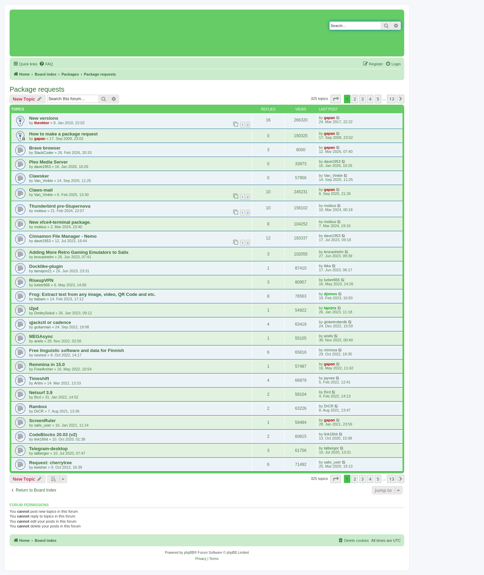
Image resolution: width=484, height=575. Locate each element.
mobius (40, 211)
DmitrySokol (44, 313)
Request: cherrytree (50, 462)
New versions (43, 118)
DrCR (39, 411)
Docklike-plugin (46, 266)
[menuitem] (46, 64)
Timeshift (39, 378)
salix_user (42, 425)
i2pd (33, 308)
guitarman (42, 327)
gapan (329, 118)
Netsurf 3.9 (40, 392)
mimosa (330, 350)
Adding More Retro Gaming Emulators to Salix (78, 252)
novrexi (40, 355)
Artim (38, 383)
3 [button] (362, 99)
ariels (38, 341)
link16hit (41, 439)
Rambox (38, 406)
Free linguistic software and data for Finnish (76, 350)
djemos (330, 294)
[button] (336, 99)
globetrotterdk (335, 322)
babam (40, 299)
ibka (327, 266)
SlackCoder (44, 153)
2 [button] (354, 99)
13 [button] (391, 99)
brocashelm (44, 257)
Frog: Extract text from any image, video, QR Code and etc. (92, 294)
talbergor (41, 453)
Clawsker (39, 176)
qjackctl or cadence (50, 322)
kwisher (40, 467)
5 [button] (378, 99)
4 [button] (370, 99)
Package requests (37, 89)
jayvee (329, 378)
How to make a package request (63, 133)
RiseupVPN (41, 280)
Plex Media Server (48, 162)
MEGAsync (41, 336)
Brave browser (45, 148)
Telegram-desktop (48, 448)
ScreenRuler (42, 420)
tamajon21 (43, 271)
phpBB (189, 552)
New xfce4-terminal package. (60, 222)
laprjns (330, 308)
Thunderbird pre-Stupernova (59, 206)
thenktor (41, 123)
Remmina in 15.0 (47, 364)
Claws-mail (41, 190)
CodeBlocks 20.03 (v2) (53, 434)
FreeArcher (43, 369)
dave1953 (42, 167)
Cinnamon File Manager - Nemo (63, 236)
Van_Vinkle (43, 181)
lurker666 (42, 285)
